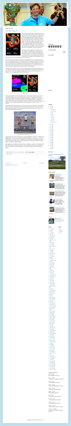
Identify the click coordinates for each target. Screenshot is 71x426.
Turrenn (50, 358)
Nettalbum (61, 231)
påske (50, 301)
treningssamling (52, 353)
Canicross (51, 243)
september (53, 111)
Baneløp (51, 237)
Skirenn (50, 315)
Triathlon (51, 355)
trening (50, 350)
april (51, 115)
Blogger (42, 419)
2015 (51, 139)
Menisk (50, 288)
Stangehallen (51, 330)
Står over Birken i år (58, 199)
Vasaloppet (51, 361)
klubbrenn (51, 271)
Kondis (50, 272)
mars (52, 117)
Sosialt (50, 323)
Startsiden (25, 162)
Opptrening (51, 298)
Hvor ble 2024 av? (11, 31)
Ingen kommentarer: (21, 152)
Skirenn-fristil (51, 316)
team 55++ (51, 339)
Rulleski (50, 304)
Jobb (50, 269)
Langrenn (51, 278)
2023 (51, 126)
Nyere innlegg (8, 162)
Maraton (50, 285)
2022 (51, 127)
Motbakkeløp (51, 290)
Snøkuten (51, 322)
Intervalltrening (52, 267)
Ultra (50, 359)
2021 (51, 129)
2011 (51, 145)
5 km (50, 231)
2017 (51, 135)
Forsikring (51, 256)
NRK (50, 295)
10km (50, 230)
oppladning (51, 297)
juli (51, 112)
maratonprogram (52, 286)
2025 (51, 108)
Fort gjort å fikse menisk (59, 207)
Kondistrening (51, 275)
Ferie (50, 251)
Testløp (50, 344)
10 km (50, 228)
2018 (51, 134)
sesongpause (51, 307)
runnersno (51, 305)
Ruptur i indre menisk (59, 183)
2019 (51, 132)
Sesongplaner (52, 308)
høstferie (51, 264)
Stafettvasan (51, 327)
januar (52, 120)
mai (51, 114)
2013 (51, 142)
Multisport (51, 291)
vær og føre (51, 366)
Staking (50, 329)
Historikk (51, 263)
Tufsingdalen (51, 356)
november (53, 109)
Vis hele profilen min (58, 221)
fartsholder (51, 249)
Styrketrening (51, 333)
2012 (51, 143)
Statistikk (10, 153)
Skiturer (50, 319)
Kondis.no (51, 273)
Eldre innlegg (41, 162)
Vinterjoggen (51, 363)
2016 (51, 137)
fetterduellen (51, 253)
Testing (50, 343)
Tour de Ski (51, 348)
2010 (51, 147)
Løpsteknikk (51, 283)
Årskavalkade (51, 369)
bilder (50, 238)
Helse (50, 261)
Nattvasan (51, 293)
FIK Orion (61, 230)
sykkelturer (51, 337)
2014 (51, 140)
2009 (51, 148)
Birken (50, 242)
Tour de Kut (51, 347)
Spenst (50, 325)
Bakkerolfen (16, 6)
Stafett (50, 326)
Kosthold (51, 276)
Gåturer (50, 258)
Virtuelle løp (51, 365)
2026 (51, 106)
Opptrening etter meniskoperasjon (58, 175)
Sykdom (50, 334)
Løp (50, 279)
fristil (50, 257)
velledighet (51, 362)
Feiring (50, 250)
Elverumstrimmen (52, 246)
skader (50, 313)
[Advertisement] (25, 159)
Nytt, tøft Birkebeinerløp (59, 190)
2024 (51, 124)
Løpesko (51, 280)
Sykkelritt (51, 336)
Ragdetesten (51, 302)
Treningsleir (51, 351)
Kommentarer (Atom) (14, 164)
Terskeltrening (52, 341)
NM (50, 294)
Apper (50, 234)
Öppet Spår (51, 368)
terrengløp (51, 340)
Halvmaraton (51, 260)
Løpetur (50, 282)
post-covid (51, 300)
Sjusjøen (51, 312)
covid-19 (51, 245)
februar (52, 119)
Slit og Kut (51, 320)
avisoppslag (51, 235)
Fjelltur (50, 254)
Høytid (50, 265)
